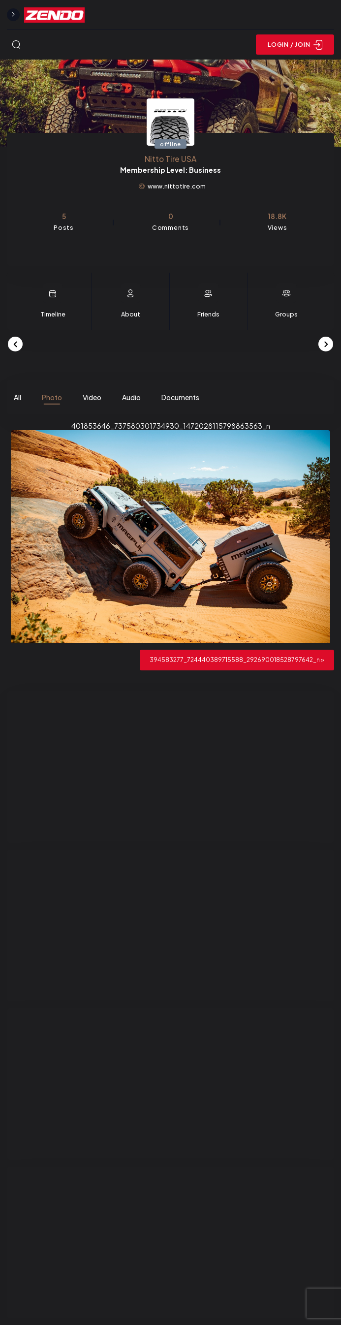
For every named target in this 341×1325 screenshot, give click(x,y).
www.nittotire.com (177, 186)
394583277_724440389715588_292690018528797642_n (235, 659)
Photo (52, 397)
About (130, 314)
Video (92, 397)
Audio (131, 397)
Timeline (52, 314)
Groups (286, 314)
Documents (180, 397)
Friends (208, 314)
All (17, 397)
